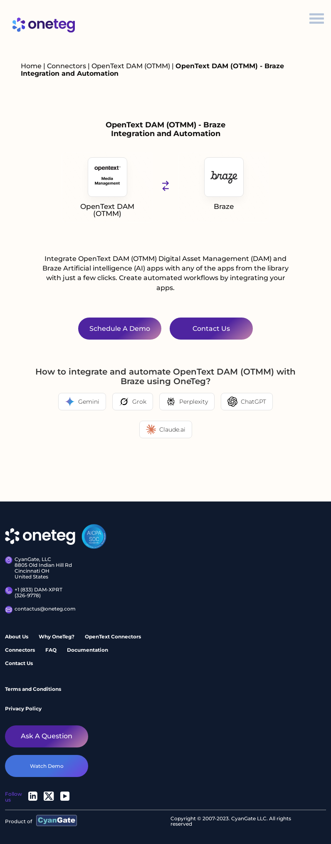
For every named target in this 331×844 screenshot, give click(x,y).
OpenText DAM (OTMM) (131, 66)
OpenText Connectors (113, 636)
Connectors (66, 66)
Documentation (87, 650)
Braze (224, 184)
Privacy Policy (23, 708)
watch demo (47, 766)
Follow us (13, 797)
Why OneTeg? (56, 636)
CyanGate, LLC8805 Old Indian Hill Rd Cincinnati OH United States (38, 567)
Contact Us (19, 663)
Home (31, 66)
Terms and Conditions (33, 689)
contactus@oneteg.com (38, 609)
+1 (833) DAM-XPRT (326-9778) (33, 592)
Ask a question (46, 736)
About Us (16, 636)
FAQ (51, 650)
